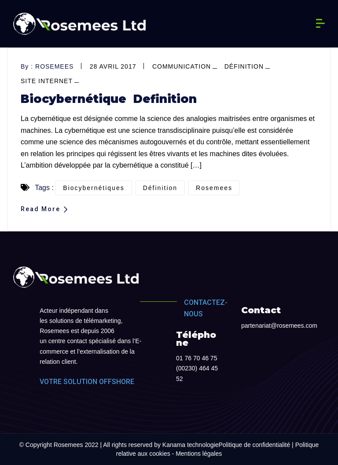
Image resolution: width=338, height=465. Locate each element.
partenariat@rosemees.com (279, 325)
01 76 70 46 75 (196, 358)
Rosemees (214, 187)
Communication (181, 66)
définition (244, 66)
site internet (47, 80)
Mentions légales (199, 453)
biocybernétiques (93, 187)
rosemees (54, 66)
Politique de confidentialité (254, 444)
